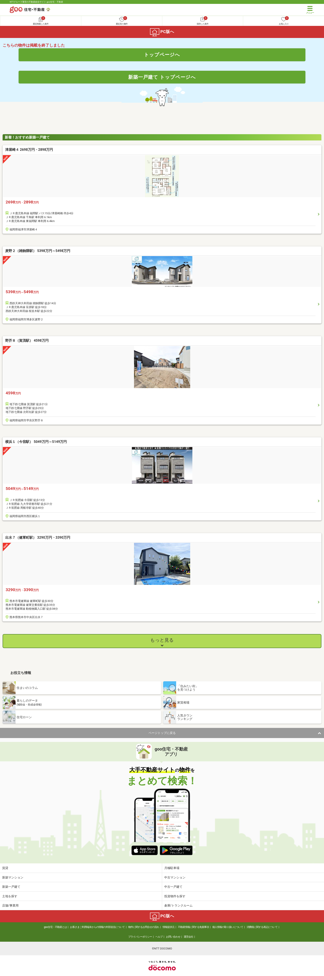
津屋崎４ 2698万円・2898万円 (29, 150)
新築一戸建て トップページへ (162, 77)
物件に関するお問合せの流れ (143, 927)
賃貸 (5, 868)
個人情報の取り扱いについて (227, 927)
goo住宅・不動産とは (55, 927)
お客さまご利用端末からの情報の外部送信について (97, 927)
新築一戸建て (11, 886)
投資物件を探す (174, 896)
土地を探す (9, 896)
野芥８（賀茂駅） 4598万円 (27, 340)
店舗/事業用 (10, 905)
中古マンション (174, 877)
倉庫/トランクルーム (178, 905)
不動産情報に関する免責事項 (193, 927)
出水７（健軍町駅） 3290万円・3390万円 (37, 537)
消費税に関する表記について (262, 927)
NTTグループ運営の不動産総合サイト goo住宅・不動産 (36, 2)
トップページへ (162, 54)
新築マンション (12, 877)
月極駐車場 (171, 868)
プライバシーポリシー (140, 936)
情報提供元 (168, 927)
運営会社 (188, 936)
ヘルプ (159, 936)
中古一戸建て (173, 886)
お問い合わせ (173, 936)
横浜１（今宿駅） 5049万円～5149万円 (36, 442)
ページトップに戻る (162, 733)
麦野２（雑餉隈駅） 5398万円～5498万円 (37, 251)
